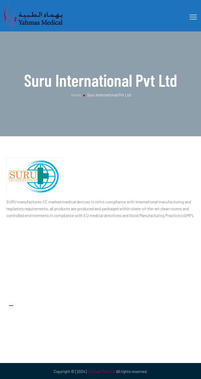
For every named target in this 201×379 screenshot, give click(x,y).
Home (75, 95)
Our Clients (18, 336)
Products (17, 346)
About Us (17, 315)
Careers (15, 325)
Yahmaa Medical (101, 371)
